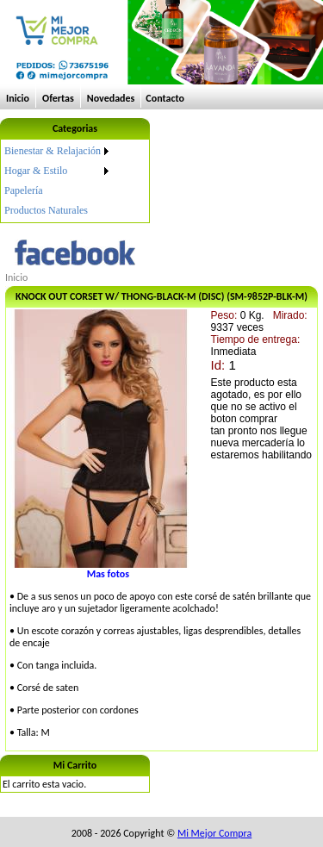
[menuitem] (58, 151)
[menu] (58, 181)
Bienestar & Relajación (52, 151)
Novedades (111, 98)
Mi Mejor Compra (214, 833)
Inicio (17, 98)
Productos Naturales (46, 210)
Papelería (23, 190)
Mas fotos (108, 574)
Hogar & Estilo (35, 171)
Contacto (165, 98)
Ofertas (58, 98)
